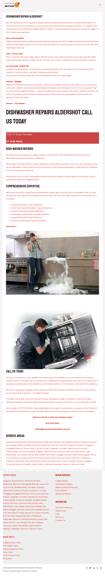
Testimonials (60, 511)
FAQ (57, 514)
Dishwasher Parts (10, 546)
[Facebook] (87, 568)
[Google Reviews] (101, 568)
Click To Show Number (19, 134)
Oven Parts (8, 552)
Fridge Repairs (61, 481)
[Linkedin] (94, 568)
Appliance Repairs (63, 494)
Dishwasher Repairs (64, 484)
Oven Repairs (61, 490)
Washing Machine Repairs (66, 487)
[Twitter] (90, 568)
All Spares (7, 559)
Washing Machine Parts (13, 549)
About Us (59, 517)
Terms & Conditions (63, 508)
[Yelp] (97, 568)
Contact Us (60, 520)
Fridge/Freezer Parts (12, 543)
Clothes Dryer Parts (11, 555)
